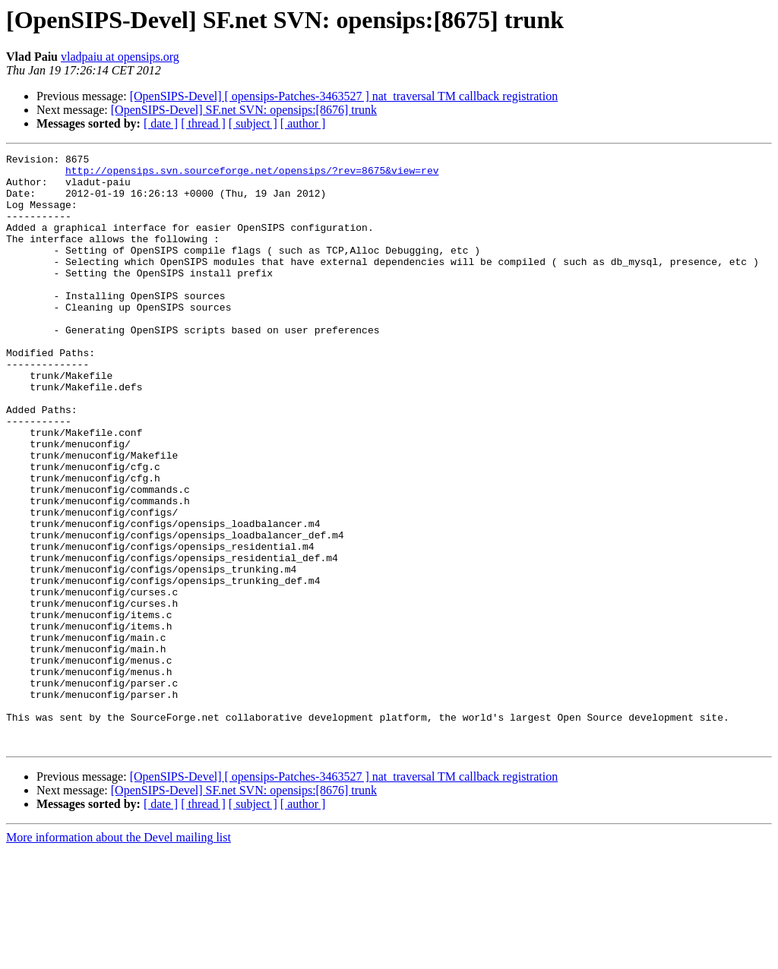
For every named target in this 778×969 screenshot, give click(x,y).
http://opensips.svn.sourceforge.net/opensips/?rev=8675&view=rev (251, 174)
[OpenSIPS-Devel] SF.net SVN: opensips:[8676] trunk (244, 109)
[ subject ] (253, 123)
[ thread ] (203, 123)
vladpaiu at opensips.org (120, 56)
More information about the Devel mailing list (118, 955)
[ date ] (161, 123)
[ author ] (303, 123)
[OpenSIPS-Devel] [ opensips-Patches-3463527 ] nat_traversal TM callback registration (344, 96)
